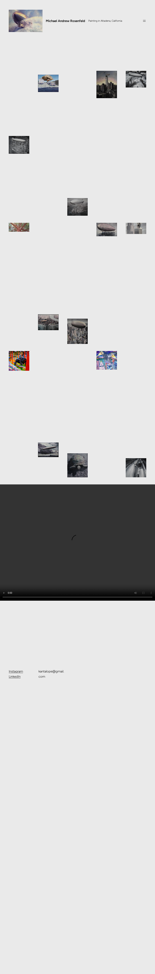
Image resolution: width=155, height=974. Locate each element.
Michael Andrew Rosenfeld (65, 21)
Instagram (16, 671)
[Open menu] (144, 21)
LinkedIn (15, 676)
